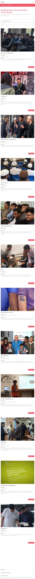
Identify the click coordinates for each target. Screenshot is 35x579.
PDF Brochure (31, 67)
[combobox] (17, 23)
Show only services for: (6, 21)
